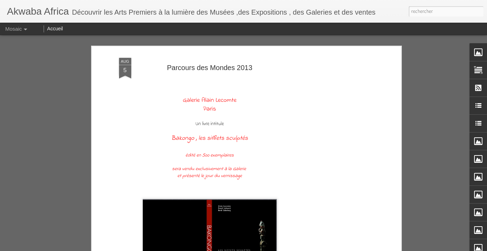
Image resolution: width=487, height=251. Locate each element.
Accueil (55, 28)
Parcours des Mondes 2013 (209, 67)
